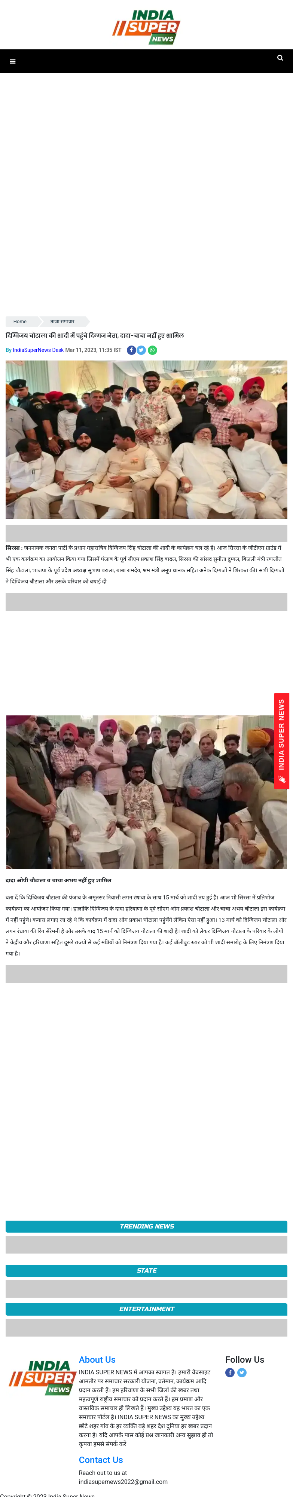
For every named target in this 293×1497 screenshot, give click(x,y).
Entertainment (146, 1309)
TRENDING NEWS (146, 1226)
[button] (12, 61)
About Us (97, 1360)
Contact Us (101, 1460)
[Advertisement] (144, 663)
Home (20, 321)
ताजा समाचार (62, 321)
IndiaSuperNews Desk (38, 350)
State (146, 1270)
